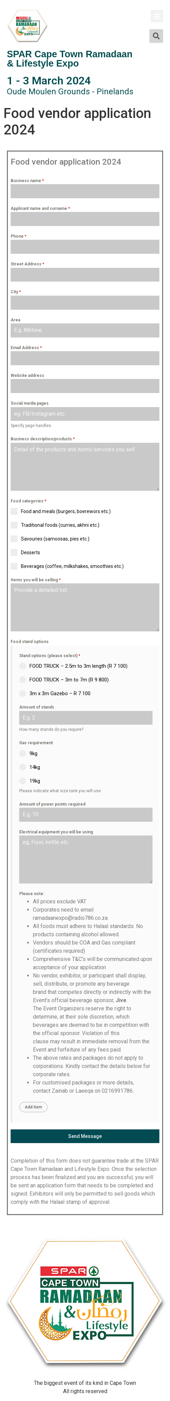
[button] (157, 16)
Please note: (31, 893)
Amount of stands (36, 707)
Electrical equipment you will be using (56, 832)
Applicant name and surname (40, 208)
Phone (18, 236)
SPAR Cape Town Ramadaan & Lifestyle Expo (70, 59)
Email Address (26, 347)
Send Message (85, 1136)
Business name (27, 180)
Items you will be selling (36, 580)
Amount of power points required (52, 804)
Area (15, 320)
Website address (27, 375)
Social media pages (30, 403)
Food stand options (30, 641)
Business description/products (43, 439)
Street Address (27, 264)
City (16, 291)
